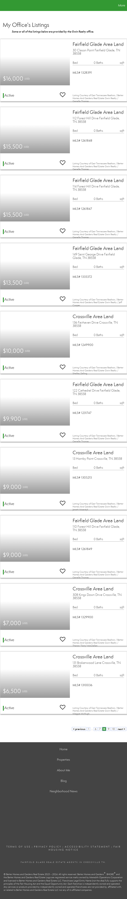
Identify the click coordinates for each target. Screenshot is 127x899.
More (121, 5)
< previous (79, 729)
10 (113, 729)
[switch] (62, 93)
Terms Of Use (18, 846)
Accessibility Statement (87, 846)
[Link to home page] (5, 5)
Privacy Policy (47, 846)
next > (121, 729)
